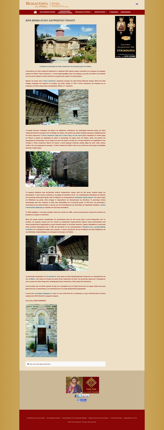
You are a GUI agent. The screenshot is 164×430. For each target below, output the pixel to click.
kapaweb (78, 422)
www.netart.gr (91, 422)
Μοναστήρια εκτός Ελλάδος (98, 418)
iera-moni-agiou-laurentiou (42, 364)
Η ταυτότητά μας (116, 418)
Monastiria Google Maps (36, 418)
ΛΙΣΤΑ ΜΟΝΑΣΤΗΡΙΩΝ (53, 418)
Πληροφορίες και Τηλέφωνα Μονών (74, 418)
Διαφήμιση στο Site (130, 418)
